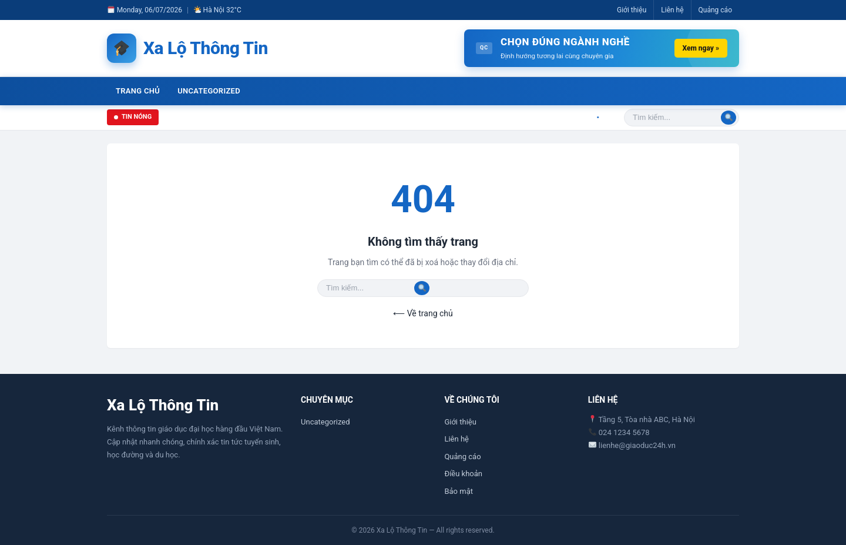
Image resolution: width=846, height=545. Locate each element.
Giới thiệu (631, 10)
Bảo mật (458, 491)
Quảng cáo (715, 10)
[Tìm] (728, 118)
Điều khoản (463, 473)
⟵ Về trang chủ (422, 313)
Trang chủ (138, 90)
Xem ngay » (701, 48)
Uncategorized (208, 90)
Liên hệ (672, 10)
